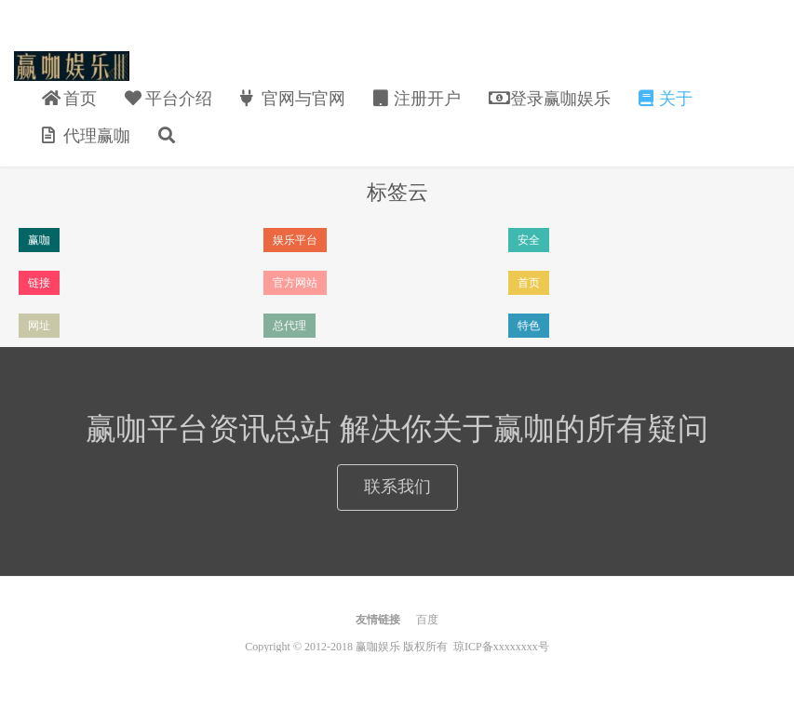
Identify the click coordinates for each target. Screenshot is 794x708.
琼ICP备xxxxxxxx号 (501, 646)
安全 (529, 240)
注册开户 (417, 98)
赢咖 (39, 240)
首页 (69, 98)
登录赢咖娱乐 (550, 98)
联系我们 (397, 486)
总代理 (289, 325)
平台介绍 (169, 98)
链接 (39, 282)
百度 (427, 619)
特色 (529, 325)
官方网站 (295, 282)
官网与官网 (292, 98)
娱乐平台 (295, 240)
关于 (666, 98)
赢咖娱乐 (71, 66)
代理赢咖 (86, 136)
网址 (39, 325)
